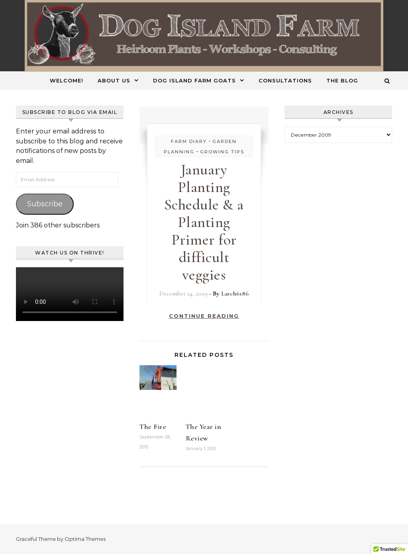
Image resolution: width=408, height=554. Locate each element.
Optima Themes (85, 539)
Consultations (285, 80)
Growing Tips (222, 152)
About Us (114, 80)
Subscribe (45, 204)
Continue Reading (204, 316)
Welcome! (66, 80)
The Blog (342, 80)
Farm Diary (189, 141)
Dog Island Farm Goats (194, 80)
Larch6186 (235, 294)
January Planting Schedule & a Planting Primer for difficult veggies (204, 222)
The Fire (152, 426)
